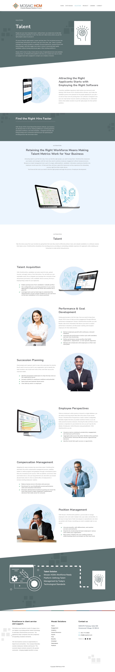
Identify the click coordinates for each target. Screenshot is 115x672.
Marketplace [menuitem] (54, 643)
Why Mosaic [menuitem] (69, 5)
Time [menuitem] (52, 637)
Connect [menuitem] (99, 5)
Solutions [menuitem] (78, 5)
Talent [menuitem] (53, 626)
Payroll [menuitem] (53, 634)
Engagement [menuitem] (54, 628)
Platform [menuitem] (53, 645)
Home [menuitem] (62, 5)
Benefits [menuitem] (53, 639)
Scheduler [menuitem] (54, 641)
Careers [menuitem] (92, 5)
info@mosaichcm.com (86, 635)
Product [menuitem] (85, 5)
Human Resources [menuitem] (56, 632)
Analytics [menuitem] (53, 630)
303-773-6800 (85, 633)
